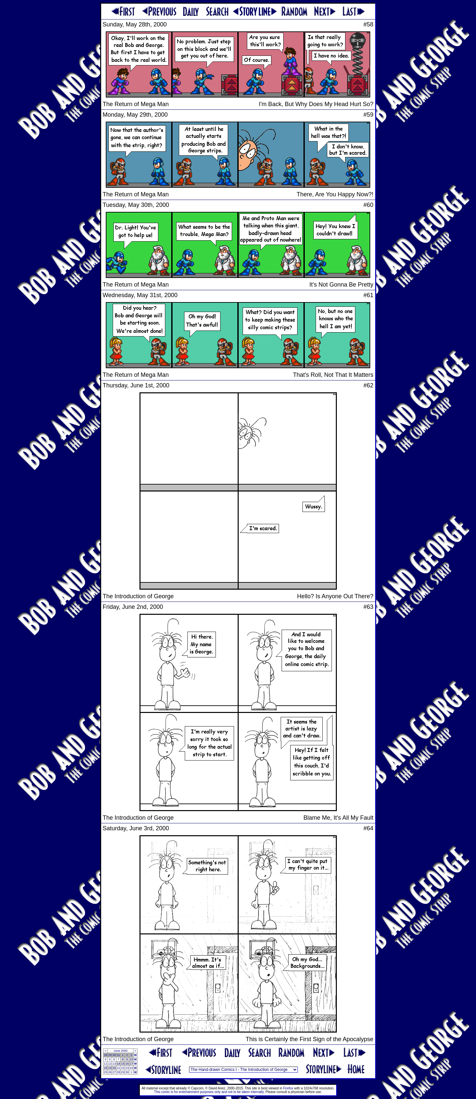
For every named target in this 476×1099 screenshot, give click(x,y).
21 (118, 1068)
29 (109, 1055)
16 (127, 1063)
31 (118, 1055)
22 (122, 1068)
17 (131, 1063)
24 (131, 1068)
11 (105, 1063)
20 (114, 1068)
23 (127, 1068)
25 (105, 1072)
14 (118, 1063)
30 (114, 1055)
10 (131, 1059)
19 (109, 1068)
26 (109, 1072)
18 (105, 1068)
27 (114, 1072)
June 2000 (121, 1050)
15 (122, 1063)
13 (114, 1063)
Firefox (288, 1088)
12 (109, 1063)
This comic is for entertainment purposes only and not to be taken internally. (209, 1092)
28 (105, 1055)
